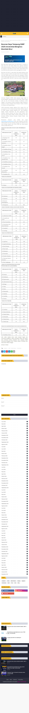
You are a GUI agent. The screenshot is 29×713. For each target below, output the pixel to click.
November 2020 (15, 549)
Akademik (5, 348)
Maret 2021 (15, 540)
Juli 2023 (15, 490)
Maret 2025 (15, 453)
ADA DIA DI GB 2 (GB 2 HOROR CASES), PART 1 (16, 626)
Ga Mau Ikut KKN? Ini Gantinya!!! (14, 637)
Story (19, 582)
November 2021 (15, 521)
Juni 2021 (15, 533)
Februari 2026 (15, 430)
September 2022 (15, 503)
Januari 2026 (15, 433)
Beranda (2, 40)
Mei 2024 (15, 471)
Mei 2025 (15, 451)
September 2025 (15, 442)
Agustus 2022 (15, 505)
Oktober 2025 (15, 439)
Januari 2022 (15, 517)
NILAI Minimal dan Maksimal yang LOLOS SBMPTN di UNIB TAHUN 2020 (15, 667)
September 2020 (15, 553)
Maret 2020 (15, 567)
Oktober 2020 (15, 551)
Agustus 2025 (15, 444)
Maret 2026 (15, 428)
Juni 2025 (15, 449)
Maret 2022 (15, 515)
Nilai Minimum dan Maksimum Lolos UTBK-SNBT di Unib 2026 (16, 632)
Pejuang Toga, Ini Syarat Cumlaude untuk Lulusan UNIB (16, 673)
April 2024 (15, 474)
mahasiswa (7, 40)
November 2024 (15, 460)
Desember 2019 (15, 574)
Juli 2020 (15, 558)
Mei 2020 (15, 562)
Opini (9, 582)
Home (7, 679)
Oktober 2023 (15, 485)
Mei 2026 (15, 423)
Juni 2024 (15, 469)
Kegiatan (23, 580)
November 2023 (15, 483)
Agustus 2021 (15, 528)
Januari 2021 (15, 544)
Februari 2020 (15, 569)
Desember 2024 (15, 458)
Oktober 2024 (15, 462)
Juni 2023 (15, 492)
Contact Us (15, 679)
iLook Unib (4, 51)
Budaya (19, 580)
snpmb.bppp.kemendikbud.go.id (7, 121)
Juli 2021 (15, 530)
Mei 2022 (15, 512)
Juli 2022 (15, 508)
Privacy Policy (20, 679)
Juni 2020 (15, 560)
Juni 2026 (15, 421)
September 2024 (15, 464)
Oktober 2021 (15, 524)
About (11, 679)
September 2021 (15, 526)
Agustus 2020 (15, 556)
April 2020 (15, 565)
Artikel (9, 348)
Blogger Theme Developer (21, 681)
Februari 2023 (15, 499)
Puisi (12, 582)
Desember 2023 (15, 480)
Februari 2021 (15, 542)
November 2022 (15, 501)
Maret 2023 (15, 496)
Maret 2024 (15, 476)
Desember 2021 (15, 519)
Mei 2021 (15, 535)
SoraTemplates (9, 681)
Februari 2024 (15, 478)
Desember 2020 (15, 546)
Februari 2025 (15, 455)
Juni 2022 (15, 510)
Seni (15, 582)
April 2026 (15, 426)
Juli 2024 (15, 467)
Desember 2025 (15, 435)
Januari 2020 (15, 571)
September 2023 (15, 487)
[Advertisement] (14, 16)
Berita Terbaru (13, 348)
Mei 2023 (15, 494)
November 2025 (15, 437)
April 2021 (15, 537)
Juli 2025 (15, 446)
